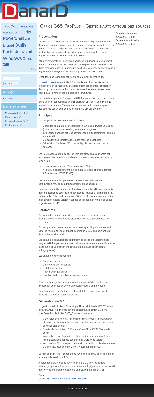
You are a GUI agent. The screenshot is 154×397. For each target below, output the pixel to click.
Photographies (13, 125)
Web (27, 38)
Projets (6, 26)
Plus (33, 69)
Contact (9, 98)
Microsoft (83, 157)
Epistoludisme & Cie (16, 121)
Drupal (8, 45)
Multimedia (8, 32)
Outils (67, 378)
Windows (83, 378)
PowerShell (57, 378)
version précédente (52, 82)
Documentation (22, 26)
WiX (74, 378)
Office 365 (43, 378)
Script (26, 32)
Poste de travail (17, 51)
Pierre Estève (13, 117)
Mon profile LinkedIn (16, 113)
